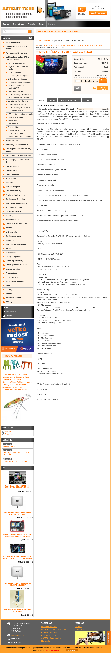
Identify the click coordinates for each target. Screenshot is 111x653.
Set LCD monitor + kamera (18, 101)
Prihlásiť (8, 432)
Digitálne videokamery (16, 117)
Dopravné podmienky (49, 635)
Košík (82, 11)
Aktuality (31, 24)
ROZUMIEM (72, 650)
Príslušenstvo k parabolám (17, 224)
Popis (41, 100)
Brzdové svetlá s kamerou (17, 130)
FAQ (7, 308)
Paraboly (9, 216)
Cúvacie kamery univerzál (17, 104)
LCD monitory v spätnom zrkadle (20, 114)
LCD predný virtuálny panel (18, 76)
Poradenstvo (11, 312)
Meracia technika (13, 269)
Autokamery (11, 240)
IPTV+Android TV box (14, 207)
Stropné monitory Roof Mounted (20, 82)
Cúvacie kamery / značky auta (19, 95)
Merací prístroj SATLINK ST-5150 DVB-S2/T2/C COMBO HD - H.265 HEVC (17, 535)
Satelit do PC (11, 183)
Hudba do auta (12, 141)
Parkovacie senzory (15, 134)
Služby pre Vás (12, 277)
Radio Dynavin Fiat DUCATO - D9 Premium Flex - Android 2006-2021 (17, 487)
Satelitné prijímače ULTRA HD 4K (18, 161)
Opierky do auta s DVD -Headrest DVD (17, 86)
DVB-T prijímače (12, 166)
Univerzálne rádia (14, 72)
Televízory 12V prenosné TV (17, 145)
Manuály (9, 316)
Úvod (38, 45)
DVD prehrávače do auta (17, 79)
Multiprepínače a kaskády (16, 265)
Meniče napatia (13, 121)
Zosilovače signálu (13, 220)
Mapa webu (45, 641)
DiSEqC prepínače (13, 257)
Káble (8, 248)
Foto (52, 100)
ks (82, 81)
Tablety (9, 294)
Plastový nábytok (13, 42)
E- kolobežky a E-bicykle (16, 244)
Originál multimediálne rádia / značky (91, 45)
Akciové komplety (13, 187)
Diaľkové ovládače (13, 211)
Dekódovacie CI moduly (15, 199)
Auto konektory (13, 127)
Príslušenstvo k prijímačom (17, 195)
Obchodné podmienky (49, 627)
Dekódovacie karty (13, 236)
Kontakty (51, 24)
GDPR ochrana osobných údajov (53, 630)
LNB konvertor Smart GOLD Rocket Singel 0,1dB (17, 610)
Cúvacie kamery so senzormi (19, 108)
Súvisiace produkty (69, 100)
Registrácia (9, 434)
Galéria (41, 24)
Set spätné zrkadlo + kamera (19, 98)
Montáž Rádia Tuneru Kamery (19, 137)
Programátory (11, 273)
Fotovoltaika (11, 179)
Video (87, 100)
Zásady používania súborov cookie (16, 461)
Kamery (9, 302)
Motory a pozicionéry (14, 261)
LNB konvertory (12, 232)
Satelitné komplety (13, 191)
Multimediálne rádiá (43, 41)
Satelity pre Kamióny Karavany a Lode (18, 150)
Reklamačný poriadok (49, 632)
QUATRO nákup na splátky (51, 638)
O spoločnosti (18, 24)
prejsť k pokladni (98, 13)
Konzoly (9, 228)
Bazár (8, 285)
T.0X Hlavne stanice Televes (17, 203)
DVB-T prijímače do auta (17, 91)
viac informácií (52, 650)
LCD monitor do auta (16, 111)
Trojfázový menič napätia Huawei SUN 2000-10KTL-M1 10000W (17, 584)
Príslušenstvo (13, 124)
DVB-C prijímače (12, 174)
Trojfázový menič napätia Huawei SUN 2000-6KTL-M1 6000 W (17, 513)
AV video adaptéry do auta (16, 53)
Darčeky (9, 290)
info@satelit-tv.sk (17, 635)
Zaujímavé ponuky (13, 298)
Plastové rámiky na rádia (17, 63)
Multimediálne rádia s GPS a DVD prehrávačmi (59, 45)
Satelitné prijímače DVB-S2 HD (18, 155)
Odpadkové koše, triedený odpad (16, 47)
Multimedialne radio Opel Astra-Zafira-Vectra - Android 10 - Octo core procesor (17, 557)
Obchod (6, 24)
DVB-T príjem (11, 170)
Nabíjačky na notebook (15, 281)
